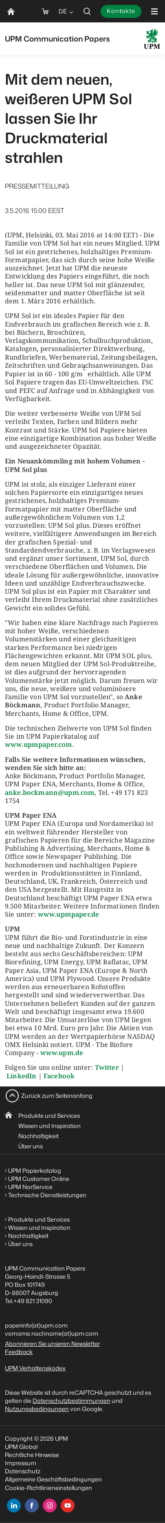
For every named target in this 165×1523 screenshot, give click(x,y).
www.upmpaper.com (39, 744)
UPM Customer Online (38, 1178)
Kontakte (121, 11)
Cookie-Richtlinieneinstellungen (48, 1487)
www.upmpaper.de (68, 914)
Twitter (107, 1067)
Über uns (30, 1146)
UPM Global (21, 1446)
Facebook (59, 1075)
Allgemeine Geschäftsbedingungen (53, 1479)
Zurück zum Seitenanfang (56, 1095)
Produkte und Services (49, 1115)
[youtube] (68, 1505)
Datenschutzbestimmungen (71, 1400)
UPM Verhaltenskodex (35, 1368)
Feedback (19, 1351)
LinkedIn (21, 1075)
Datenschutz (22, 1471)
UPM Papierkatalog (34, 1170)
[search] (87, 11)
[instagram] (50, 1505)
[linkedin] (14, 1505)
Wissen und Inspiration (49, 1125)
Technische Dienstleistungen (47, 1195)
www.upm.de (62, 1052)
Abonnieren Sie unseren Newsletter (52, 1343)
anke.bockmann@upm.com (50, 792)
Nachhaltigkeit (38, 1136)
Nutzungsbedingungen (37, 1408)
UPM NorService (30, 1187)
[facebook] (32, 1505)
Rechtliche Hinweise (32, 1455)
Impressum (20, 1463)
